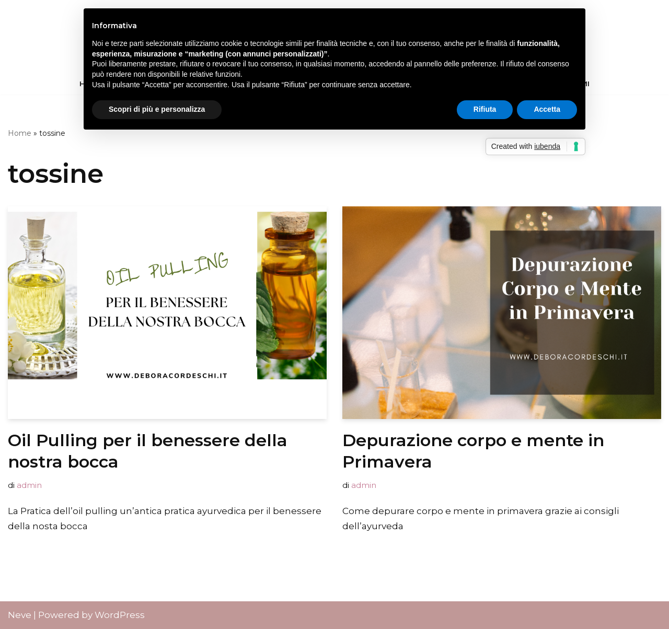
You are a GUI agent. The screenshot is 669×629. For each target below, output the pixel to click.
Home (19, 133)
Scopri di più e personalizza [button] (157, 109)
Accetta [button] (547, 109)
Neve (19, 615)
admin (29, 485)
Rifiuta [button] (485, 109)
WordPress (120, 615)
